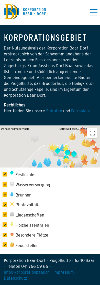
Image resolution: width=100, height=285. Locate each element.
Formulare (81, 111)
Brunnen (20, 194)
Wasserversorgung (30, 184)
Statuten (54, 111)
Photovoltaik (24, 204)
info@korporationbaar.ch (27, 272)
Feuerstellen (24, 245)
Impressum (63, 272)
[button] (35, 137)
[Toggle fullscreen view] (92, 133)
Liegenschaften (27, 214)
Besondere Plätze (29, 235)
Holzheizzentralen (29, 225)
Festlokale (22, 174)
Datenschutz (15, 278)
